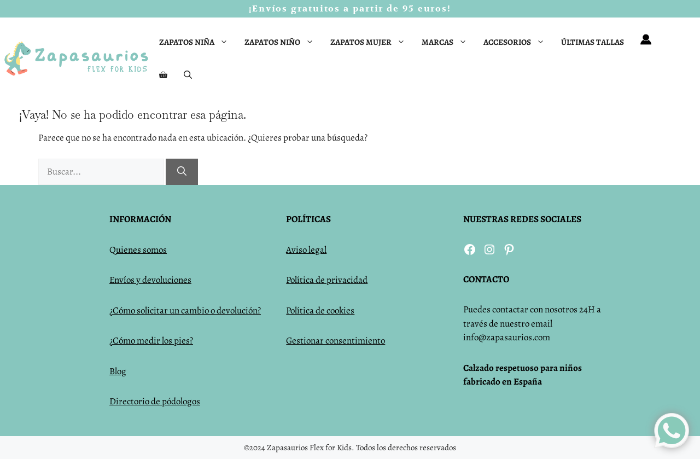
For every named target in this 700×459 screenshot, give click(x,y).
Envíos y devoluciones (150, 280)
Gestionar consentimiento (335, 340)
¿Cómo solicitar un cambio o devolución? (185, 310)
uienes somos (141, 249)
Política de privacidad (327, 280)
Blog (117, 371)
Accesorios (518, 42)
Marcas (448, 42)
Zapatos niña (197, 42)
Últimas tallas (592, 42)
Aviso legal (306, 249)
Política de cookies (320, 310)
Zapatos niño (283, 42)
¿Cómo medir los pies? (151, 340)
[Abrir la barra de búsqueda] (188, 75)
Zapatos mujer (371, 42)
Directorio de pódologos (154, 401)
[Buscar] (182, 172)
